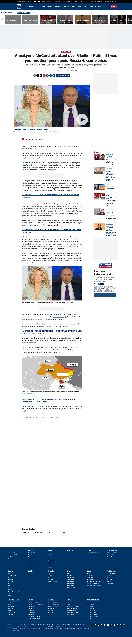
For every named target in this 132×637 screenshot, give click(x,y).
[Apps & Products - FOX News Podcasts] (92, 616)
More (99, 6)
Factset (40, 628)
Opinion (44, 6)
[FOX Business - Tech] (108, 585)
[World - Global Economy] (52, 560)
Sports (66, 6)
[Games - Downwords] (31, 606)
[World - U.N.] (49, 552)
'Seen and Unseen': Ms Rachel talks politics (111, 188)
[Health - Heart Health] (70, 585)
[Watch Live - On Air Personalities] (53, 606)
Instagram (98, 625)
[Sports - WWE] (9, 595)
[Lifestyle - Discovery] (50, 579)
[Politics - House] (29, 556)
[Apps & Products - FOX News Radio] (91, 612)
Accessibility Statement (63, 624)
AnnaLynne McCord (33, 146)
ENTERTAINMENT (39, 532)
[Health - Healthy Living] (71, 587)
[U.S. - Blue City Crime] (12, 552)
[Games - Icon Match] (31, 614)
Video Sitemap (80, 624)
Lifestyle (78, 6)
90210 (27, 153)
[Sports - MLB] (9, 577)
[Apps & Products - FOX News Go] (90, 602)
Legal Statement (72, 628)
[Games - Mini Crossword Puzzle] (34, 618)
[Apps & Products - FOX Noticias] (90, 608)
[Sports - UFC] (9, 593)
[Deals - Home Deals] (90, 577)
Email (53, 75)
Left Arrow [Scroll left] (2, 19)
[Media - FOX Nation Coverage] (92, 552)
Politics (30, 6)
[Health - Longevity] (69, 573)
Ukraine (60, 532)
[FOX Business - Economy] (109, 575)
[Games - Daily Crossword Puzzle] (34, 616)
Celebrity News (66, 51)
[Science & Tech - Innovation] (11, 606)
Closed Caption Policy (43, 624)
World (37, 6)
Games (30, 600)
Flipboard (44, 75)
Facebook (34, 75)
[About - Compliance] (70, 614)
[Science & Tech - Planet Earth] (11, 612)
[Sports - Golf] (9, 587)
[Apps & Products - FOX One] (89, 618)
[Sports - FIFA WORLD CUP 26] (13, 591)
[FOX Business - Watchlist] (109, 579)
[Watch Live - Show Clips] (50, 610)
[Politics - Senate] (30, 554)
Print (50, 75)
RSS (114, 625)
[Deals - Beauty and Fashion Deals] (94, 585)
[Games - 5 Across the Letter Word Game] (36, 604)
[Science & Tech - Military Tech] (11, 610)
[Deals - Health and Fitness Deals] (93, 583)
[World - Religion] (50, 565)
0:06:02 (103, 189)
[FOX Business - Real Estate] (110, 583)
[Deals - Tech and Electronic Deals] (94, 581)
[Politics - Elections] (30, 565)
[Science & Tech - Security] (10, 604)
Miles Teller (109, 168)
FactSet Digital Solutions (62, 628)
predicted (30, 340)
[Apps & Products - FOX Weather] (90, 604)
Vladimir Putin (38, 155)
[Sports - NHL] (9, 585)
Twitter (37, 75)
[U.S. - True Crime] (11, 558)
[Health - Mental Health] (71, 583)
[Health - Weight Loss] (70, 577)
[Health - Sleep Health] (70, 579)
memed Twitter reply (60, 317)
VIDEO (107, 184)
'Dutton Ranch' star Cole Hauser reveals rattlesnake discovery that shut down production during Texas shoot (111, 230)
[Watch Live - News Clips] (50, 612)
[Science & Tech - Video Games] (11, 608)
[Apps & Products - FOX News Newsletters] (93, 614)
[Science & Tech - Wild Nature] (11, 614)
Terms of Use (106, 288)
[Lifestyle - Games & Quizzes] (52, 581)
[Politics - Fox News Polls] (32, 563)
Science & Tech (13, 600)
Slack (111, 625)
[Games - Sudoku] (30, 608)
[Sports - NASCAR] (10, 579)
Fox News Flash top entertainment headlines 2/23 (31, 130)
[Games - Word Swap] (31, 610)
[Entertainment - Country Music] (110, 556)
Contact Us (54, 624)
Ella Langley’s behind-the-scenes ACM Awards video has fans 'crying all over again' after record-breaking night (111, 200)
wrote (65, 324)
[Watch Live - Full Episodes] (51, 608)
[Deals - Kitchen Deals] (90, 579)
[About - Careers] (69, 604)
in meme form (62, 314)
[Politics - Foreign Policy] (31, 560)
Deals (89, 571)
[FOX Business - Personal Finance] (111, 573)
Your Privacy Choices (32, 624)
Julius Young (63, 67)
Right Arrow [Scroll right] (129, 19)
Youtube (101, 625)
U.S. (24, 6)
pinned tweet (27, 406)
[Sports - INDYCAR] (10, 581)
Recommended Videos (7, 12)
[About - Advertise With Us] (72, 608)
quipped (63, 338)
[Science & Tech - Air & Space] (11, 602)
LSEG (19, 630)
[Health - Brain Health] (70, 575)
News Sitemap (73, 624)
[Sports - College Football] (12, 575)
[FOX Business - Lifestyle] (109, 581)
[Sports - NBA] (9, 583)
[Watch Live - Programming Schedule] (54, 604)
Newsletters (117, 625)
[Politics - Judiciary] (30, 558)
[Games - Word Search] (31, 612)
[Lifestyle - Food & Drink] (51, 575)
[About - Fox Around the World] (73, 606)
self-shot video (29, 165)
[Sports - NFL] (9, 573)
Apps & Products (93, 600)
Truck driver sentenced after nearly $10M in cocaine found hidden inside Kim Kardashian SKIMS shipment (111, 215)
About (69, 600)
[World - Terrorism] (50, 556)
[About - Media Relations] (71, 610)
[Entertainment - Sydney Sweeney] (111, 552)
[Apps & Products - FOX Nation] (90, 606)
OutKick (72, 6)
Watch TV (113, 6)
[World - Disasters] (50, 558)
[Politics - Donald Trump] (31, 552)
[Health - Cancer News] (70, 581)
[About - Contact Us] (70, 602)
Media (49, 6)
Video (91, 6)
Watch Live (51, 600)
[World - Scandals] (50, 567)
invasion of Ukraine (41, 148)
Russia (31, 148)
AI (95, 6)
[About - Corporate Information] (73, 612)
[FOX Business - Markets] (109, 577)
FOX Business (111, 571)
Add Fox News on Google (63, 75)
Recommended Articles (23, 12)
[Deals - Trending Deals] (91, 573)
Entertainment (57, 6)
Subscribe (105, 295)
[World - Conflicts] (50, 554)
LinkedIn (108, 625)
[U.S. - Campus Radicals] (12, 554)
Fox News (19, 6)
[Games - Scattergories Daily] (33, 602)
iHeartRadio (124, 625)
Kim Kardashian (110, 209)
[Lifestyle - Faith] (49, 577)
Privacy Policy (97, 288)
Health (85, 6)
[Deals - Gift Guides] (90, 575)
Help (50, 624)
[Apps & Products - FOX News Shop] (91, 610)
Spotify (121, 625)
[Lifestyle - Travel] (49, 573)
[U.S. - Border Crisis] (11, 556)
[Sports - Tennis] (10, 589)
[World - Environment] (51, 563)
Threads (41, 75)
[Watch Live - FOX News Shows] (52, 602)
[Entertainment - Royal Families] (110, 554)
